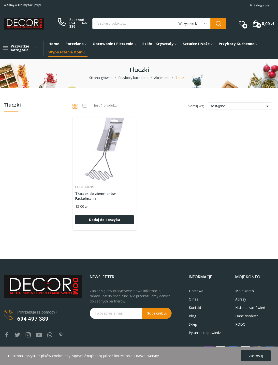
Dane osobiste (247, 316)
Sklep (193, 324)
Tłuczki (12, 105)
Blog (192, 316)
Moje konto (244, 290)
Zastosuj (256, 355)
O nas (193, 299)
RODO (240, 324)
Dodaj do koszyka (104, 219)
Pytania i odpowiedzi (205, 332)
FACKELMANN (84, 187)
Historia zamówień (250, 307)
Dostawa (196, 290)
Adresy (240, 299)
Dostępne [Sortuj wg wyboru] (239, 106)
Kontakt (195, 307)
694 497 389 (78, 24)
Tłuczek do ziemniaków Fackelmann (95, 196)
